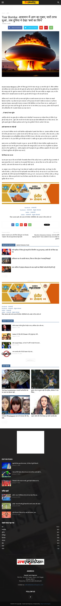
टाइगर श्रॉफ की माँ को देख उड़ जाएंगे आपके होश (44, 416)
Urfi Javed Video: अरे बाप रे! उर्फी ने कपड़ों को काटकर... (26, 343)
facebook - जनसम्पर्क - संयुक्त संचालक (30, 210)
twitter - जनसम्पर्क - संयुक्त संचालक (30, 214)
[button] (58, 2)
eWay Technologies (45, 604)
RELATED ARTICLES (8, 245)
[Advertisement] (30, 8)
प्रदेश (3, 546)
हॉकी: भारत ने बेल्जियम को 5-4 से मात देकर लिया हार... (25, 495)
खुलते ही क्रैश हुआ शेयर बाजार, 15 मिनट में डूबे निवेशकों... (25, 463)
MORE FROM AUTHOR (23, 245)
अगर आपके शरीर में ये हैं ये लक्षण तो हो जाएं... (22, 351)
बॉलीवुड (33, 413)
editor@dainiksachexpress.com (34, 585)
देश (2, 527)
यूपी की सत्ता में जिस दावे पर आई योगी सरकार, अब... (24, 512)
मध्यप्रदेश (4, 529)
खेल (32, 388)
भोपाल (3, 540)
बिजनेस (3, 388)
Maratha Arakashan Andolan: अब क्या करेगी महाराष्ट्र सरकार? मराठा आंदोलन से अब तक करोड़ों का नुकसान (45, 237)
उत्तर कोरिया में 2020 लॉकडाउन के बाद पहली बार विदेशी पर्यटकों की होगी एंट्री (33, 267)
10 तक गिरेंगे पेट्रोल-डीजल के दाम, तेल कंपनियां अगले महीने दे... (27, 472)
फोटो (3, 548)
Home (3, 13)
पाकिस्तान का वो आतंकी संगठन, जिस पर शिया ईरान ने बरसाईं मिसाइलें (31, 258)
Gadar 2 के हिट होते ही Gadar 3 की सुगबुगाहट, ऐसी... (25, 334)
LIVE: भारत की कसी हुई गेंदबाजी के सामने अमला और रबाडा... (26, 504)
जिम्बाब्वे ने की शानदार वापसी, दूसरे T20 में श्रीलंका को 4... (26, 480)
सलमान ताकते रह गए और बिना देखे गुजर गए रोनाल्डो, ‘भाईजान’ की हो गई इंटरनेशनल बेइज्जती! (15, 236)
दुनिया (8, 13)
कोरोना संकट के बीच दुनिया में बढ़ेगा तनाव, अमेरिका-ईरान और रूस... (28, 325)
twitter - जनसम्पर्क (30, 212)
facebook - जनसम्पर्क (30, 207)
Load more (30, 360)
